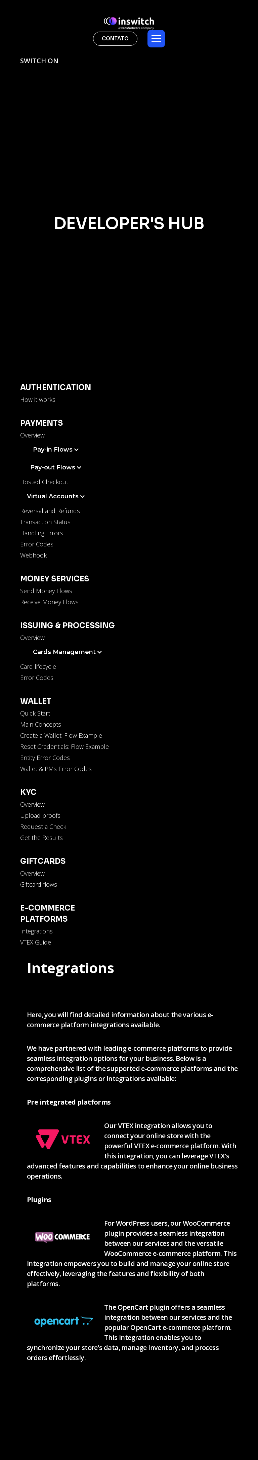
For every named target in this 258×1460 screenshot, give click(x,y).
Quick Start (35, 713)
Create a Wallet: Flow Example (61, 735)
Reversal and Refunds (50, 511)
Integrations (36, 931)
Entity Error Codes (45, 758)
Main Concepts (40, 724)
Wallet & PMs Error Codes (56, 769)
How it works (37, 399)
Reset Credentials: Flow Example (64, 746)
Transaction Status (45, 522)
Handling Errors (41, 533)
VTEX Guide (35, 942)
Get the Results (41, 838)
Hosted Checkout (44, 482)
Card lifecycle (38, 666)
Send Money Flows (46, 591)
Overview (32, 435)
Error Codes (36, 544)
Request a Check (43, 826)
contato (115, 38)
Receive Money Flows (49, 602)
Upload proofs (40, 815)
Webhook (33, 555)
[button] (156, 38)
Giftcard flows (38, 884)
